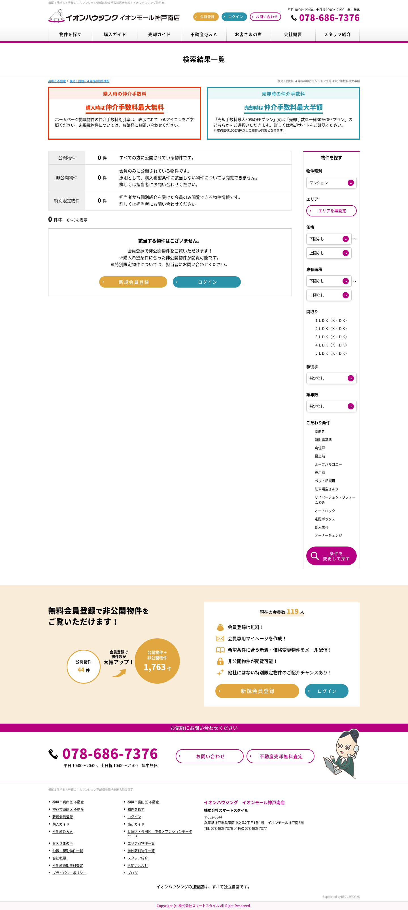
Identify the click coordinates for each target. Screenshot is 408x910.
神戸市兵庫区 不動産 (68, 802)
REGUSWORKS (350, 896)
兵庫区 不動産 (57, 81)
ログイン (134, 816)
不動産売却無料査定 (67, 865)
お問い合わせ (138, 865)
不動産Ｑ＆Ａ (62, 831)
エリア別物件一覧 (141, 843)
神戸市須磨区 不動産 (68, 809)
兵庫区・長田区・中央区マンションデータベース (160, 834)
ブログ (133, 872)
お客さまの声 (62, 843)
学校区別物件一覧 (141, 850)
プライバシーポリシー (69, 872)
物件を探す (136, 809)
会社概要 (59, 858)
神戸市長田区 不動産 (143, 802)
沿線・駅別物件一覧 (67, 850)
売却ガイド (136, 824)
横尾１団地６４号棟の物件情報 (89, 81)
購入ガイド (60, 824)
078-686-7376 (329, 17)
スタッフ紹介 (138, 858)
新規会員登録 (62, 816)
